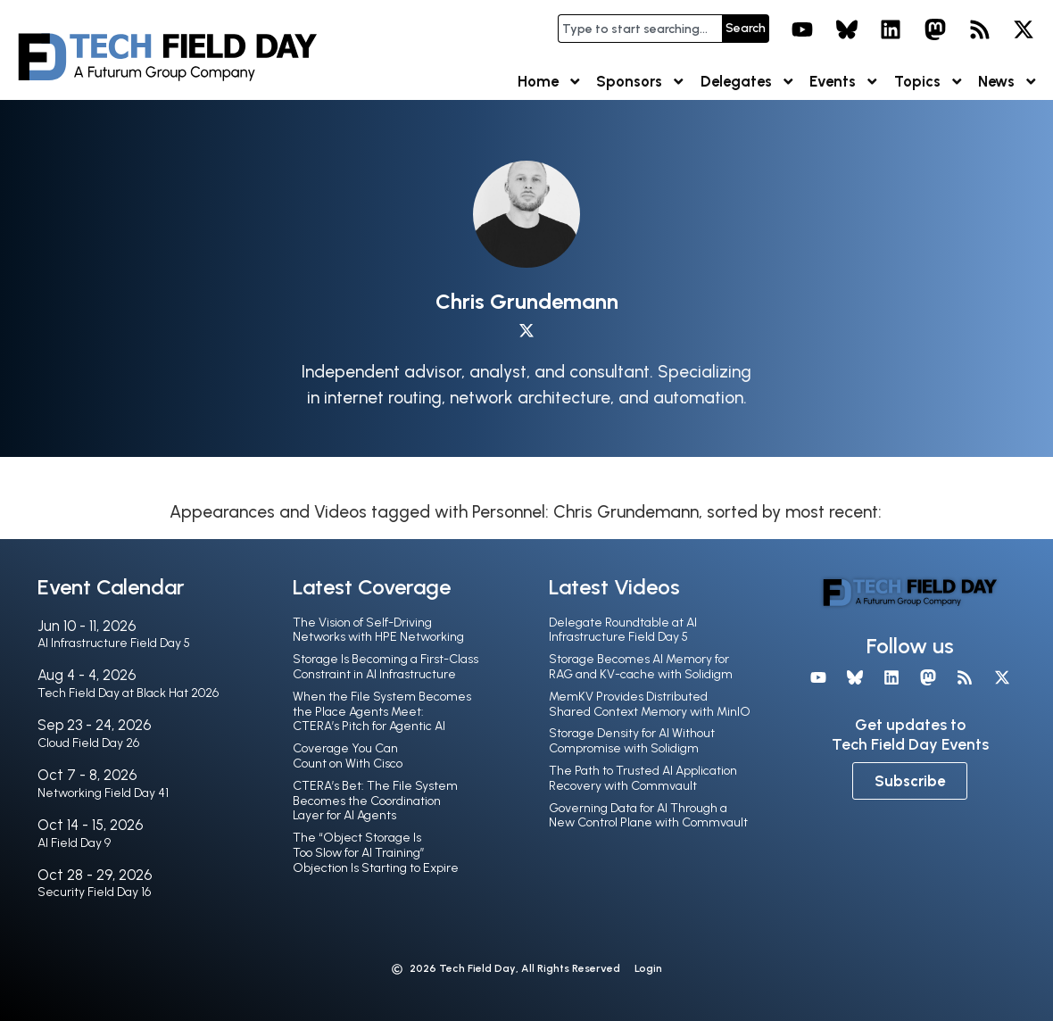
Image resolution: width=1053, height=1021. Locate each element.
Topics (929, 81)
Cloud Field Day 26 (88, 743)
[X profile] (526, 330)
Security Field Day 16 (94, 892)
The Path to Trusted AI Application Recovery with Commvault (643, 778)
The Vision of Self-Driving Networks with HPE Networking (378, 630)
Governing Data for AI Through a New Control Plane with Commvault (648, 816)
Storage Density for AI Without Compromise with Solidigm (632, 741)
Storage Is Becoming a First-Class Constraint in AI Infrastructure (385, 667)
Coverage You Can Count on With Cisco (347, 756)
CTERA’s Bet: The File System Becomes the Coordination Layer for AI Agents (375, 801)
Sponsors (641, 81)
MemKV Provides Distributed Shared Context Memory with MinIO (649, 704)
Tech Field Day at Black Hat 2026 (128, 693)
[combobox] (640, 28)
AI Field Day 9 (74, 843)
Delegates (748, 81)
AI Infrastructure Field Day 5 (113, 643)
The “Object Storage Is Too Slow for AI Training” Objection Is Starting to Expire (376, 853)
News (1008, 81)
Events (844, 81)
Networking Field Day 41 (103, 793)
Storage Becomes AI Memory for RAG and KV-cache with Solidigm (641, 667)
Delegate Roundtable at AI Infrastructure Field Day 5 (623, 630)
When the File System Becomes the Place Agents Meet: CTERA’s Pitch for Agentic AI (382, 712)
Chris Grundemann (526, 301)
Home (550, 81)
